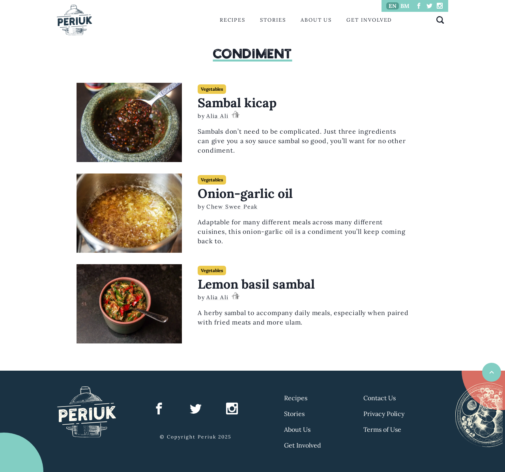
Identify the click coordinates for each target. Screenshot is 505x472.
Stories (273, 20)
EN (393, 5)
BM (405, 5)
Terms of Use (382, 429)
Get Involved (369, 20)
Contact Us (379, 398)
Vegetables (212, 89)
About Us (316, 20)
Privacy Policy (383, 414)
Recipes (232, 20)
